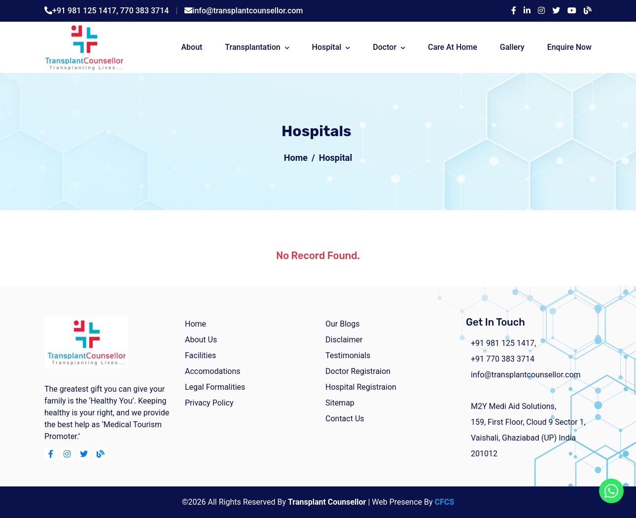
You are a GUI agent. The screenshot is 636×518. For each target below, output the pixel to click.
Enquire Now (569, 47)
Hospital (327, 47)
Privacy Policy (209, 402)
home (195, 324)
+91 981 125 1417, (86, 10)
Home (296, 157)
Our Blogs (342, 324)
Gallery (512, 47)
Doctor (384, 47)
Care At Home (452, 47)
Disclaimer (343, 339)
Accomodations (213, 371)
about (191, 47)
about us (201, 339)
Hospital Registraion (360, 387)
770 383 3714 (144, 10)
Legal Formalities (215, 387)
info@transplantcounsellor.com (247, 10)
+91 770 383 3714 (502, 359)
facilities (200, 355)
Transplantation (252, 47)
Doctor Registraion (357, 371)
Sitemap (339, 402)
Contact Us (344, 418)
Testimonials (347, 355)
